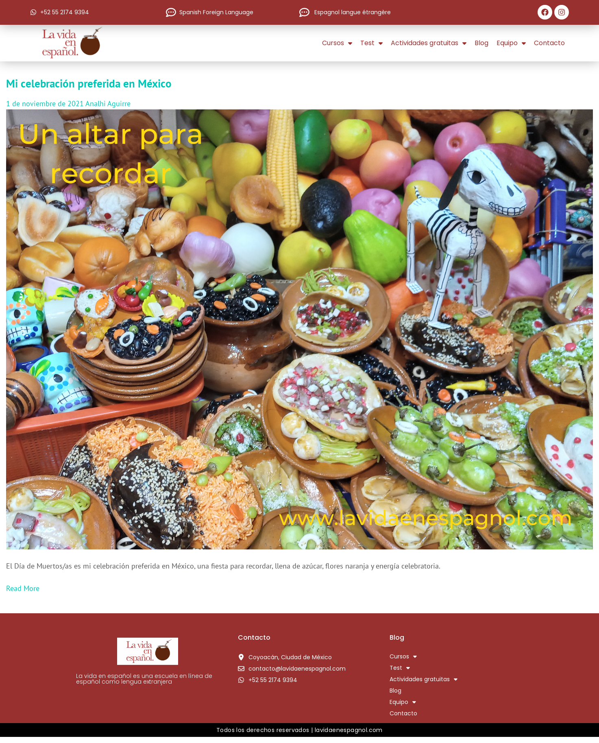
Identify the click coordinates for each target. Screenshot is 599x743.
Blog (481, 43)
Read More (22, 588)
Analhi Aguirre (108, 103)
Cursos (337, 43)
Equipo (511, 43)
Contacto (549, 43)
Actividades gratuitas (428, 43)
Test (371, 43)
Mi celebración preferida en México (89, 83)
